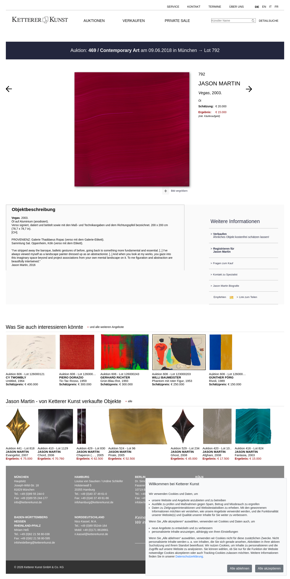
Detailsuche (268, 20)
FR (277, 6)
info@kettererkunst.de (28, 502)
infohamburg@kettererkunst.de (94, 502)
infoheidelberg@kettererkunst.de (34, 542)
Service (173, 6)
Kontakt (193, 6)
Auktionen (94, 21)
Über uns (236, 6)
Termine (214, 6)
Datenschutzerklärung (189, 556)
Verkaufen (134, 21)
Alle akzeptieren (269, 568)
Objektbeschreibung (33, 209)
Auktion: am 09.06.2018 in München (134, 50)
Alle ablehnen (239, 568)
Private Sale (177, 21)
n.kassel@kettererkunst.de (91, 534)
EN (264, 6)
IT (270, 6)
